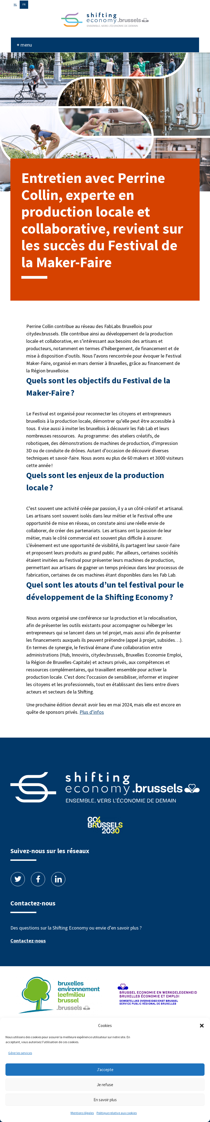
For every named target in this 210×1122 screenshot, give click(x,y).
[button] (202, 1025)
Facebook (38, 879)
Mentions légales (82, 1113)
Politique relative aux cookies (117, 1113)
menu (26, 45)
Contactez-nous (28, 940)
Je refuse (105, 1084)
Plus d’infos (92, 712)
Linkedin (58, 879)
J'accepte (105, 1069)
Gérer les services (20, 1053)
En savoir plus (105, 1099)
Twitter (18, 879)
